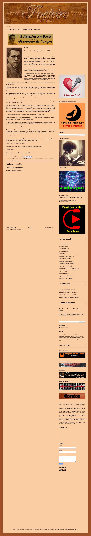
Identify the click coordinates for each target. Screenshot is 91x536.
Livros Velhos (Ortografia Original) (67, 270)
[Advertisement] (30, 215)
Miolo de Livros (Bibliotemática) (67, 275)
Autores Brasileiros (64, 248)
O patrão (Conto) (16, 160)
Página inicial (31, 227)
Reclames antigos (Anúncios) (66, 278)
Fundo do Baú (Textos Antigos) (67, 259)
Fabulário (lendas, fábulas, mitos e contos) (69, 295)
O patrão (10, 160)
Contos (13, 158)
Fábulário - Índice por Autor (66, 261)
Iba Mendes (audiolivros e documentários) (69, 292)
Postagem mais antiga (49, 227)
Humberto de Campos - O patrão (41, 158)
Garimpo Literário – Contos (20, 158)
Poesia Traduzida (64, 276)
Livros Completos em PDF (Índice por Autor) (69, 268)
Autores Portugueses (65, 251)
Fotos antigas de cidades (65, 258)
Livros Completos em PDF (66, 266)
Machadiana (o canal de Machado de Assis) (69, 297)
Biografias (62, 253)
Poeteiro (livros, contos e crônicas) (68, 294)
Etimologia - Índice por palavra (67, 256)
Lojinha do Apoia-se (64, 273)
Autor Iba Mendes (64, 246)
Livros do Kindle (63, 271)
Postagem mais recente (11, 227)
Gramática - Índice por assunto (67, 263)
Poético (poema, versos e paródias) (68, 290)
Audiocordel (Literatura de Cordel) (67, 289)
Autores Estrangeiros (65, 249)
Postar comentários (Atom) (15, 229)
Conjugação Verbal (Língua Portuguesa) (69, 254)
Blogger (76, 529)
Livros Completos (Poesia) (66, 265)
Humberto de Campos (30, 158)
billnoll (66, 529)
